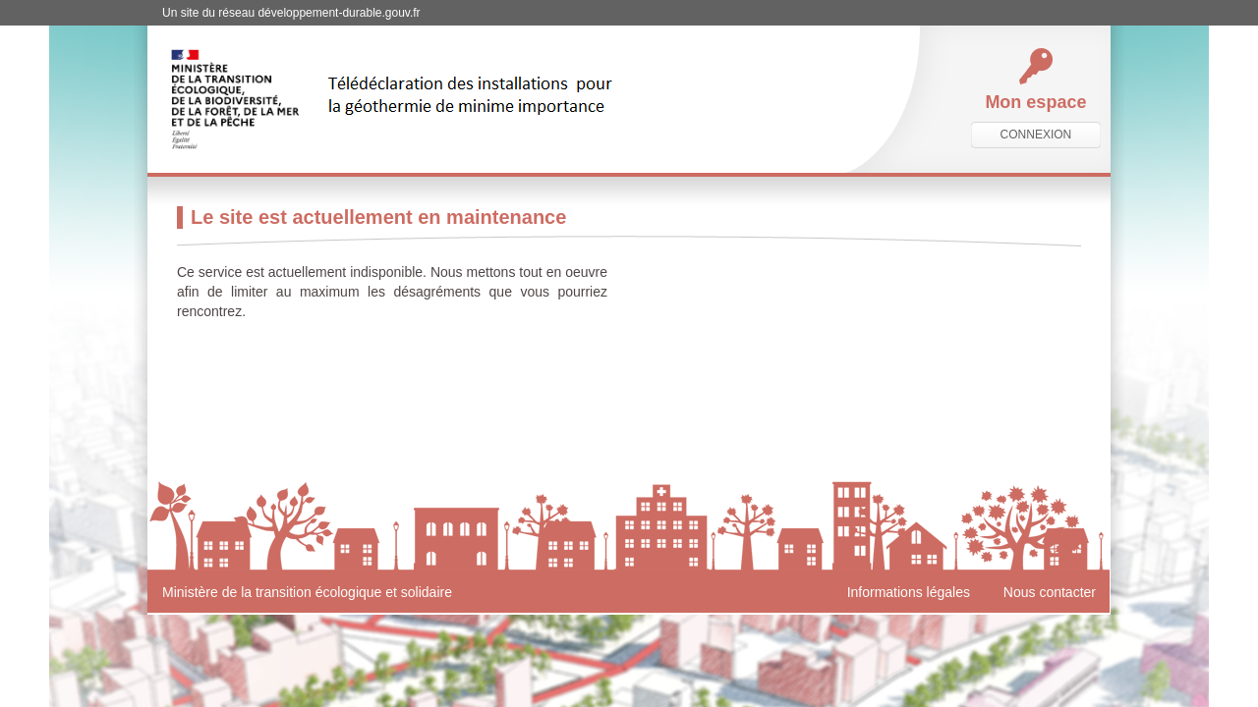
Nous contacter (1049, 592)
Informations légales (908, 592)
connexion (1036, 134)
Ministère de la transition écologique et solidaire (307, 592)
